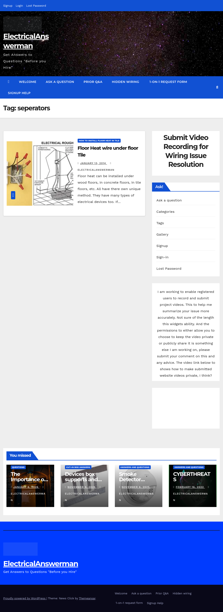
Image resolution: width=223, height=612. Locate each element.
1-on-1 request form (168, 82)
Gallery (162, 234)
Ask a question (60, 82)
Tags (160, 223)
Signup (7, 5)
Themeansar (87, 598)
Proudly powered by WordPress (24, 598)
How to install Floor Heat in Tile (99, 140)
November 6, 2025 (136, 487)
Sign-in (162, 257)
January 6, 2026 (26, 487)
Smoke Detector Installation (132, 479)
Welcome (27, 82)
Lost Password (36, 5)
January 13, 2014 (93, 163)
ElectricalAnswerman (40, 563)
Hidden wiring (125, 82)
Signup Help (19, 93)
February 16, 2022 (190, 487)
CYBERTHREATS (191, 477)
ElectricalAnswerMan (28, 494)
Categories (165, 212)
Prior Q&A (93, 82)
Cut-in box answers (78, 467)
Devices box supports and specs (81, 479)
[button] (217, 87)
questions (18, 467)
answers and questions (134, 467)
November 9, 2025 (82, 487)
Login (19, 5)
